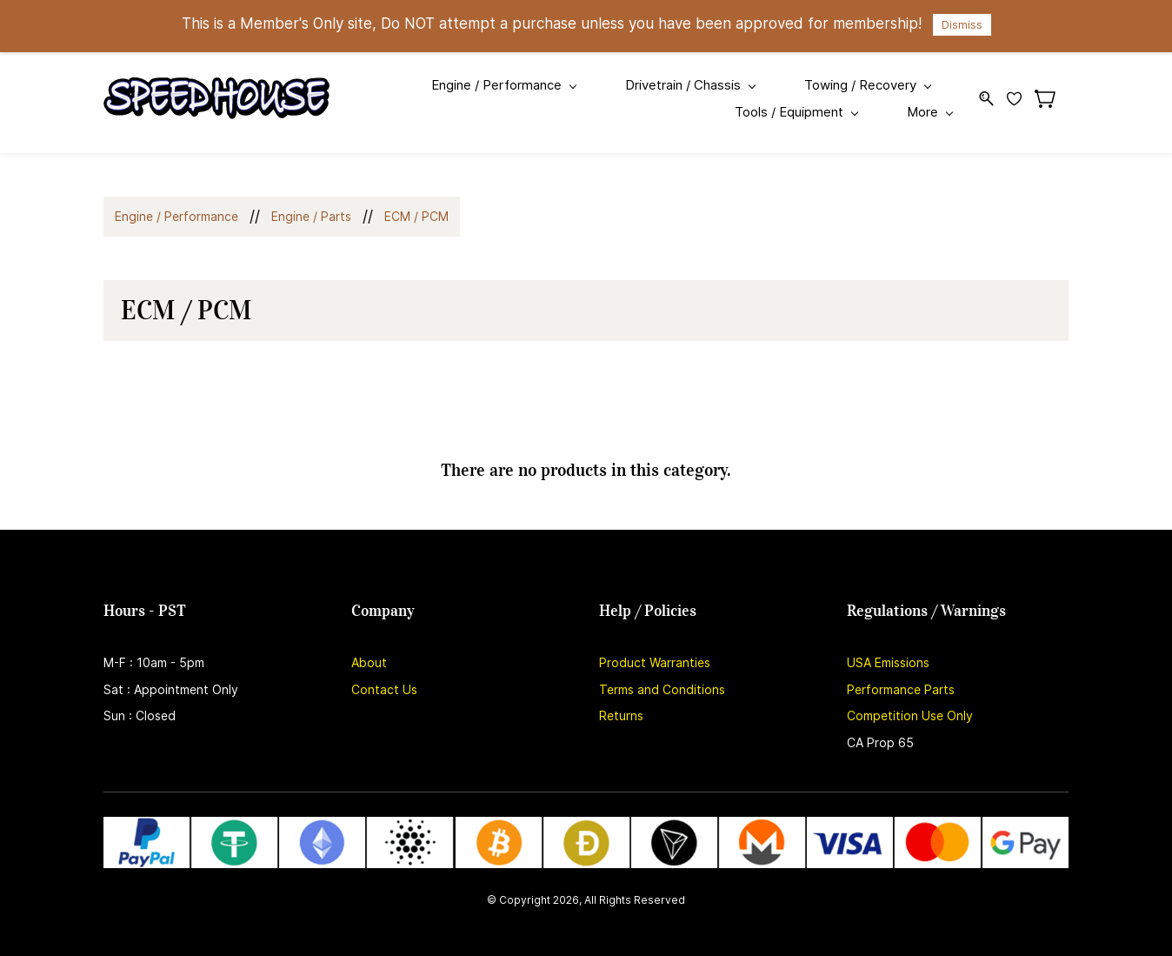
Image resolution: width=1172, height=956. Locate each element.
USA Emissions (888, 650)
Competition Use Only (910, 703)
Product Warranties (654, 650)
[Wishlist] (1021, 92)
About (369, 650)
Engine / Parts (311, 204)
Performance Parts (901, 677)
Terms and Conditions (662, 677)
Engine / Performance (176, 204)
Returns (621, 703)
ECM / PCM (416, 204)
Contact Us (384, 677)
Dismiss (962, 24)
